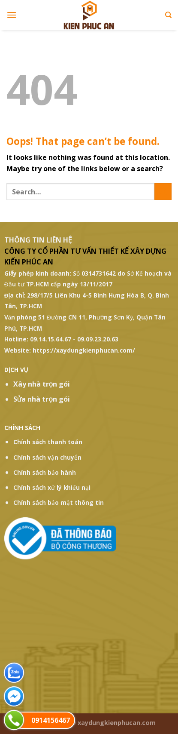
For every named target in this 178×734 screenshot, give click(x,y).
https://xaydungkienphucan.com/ (84, 350)
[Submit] (163, 191)
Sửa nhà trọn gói (41, 399)
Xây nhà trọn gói (41, 384)
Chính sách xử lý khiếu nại (52, 487)
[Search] (168, 15)
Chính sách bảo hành (44, 472)
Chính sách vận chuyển (47, 457)
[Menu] (11, 14)
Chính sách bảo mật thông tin (58, 502)
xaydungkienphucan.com (117, 723)
